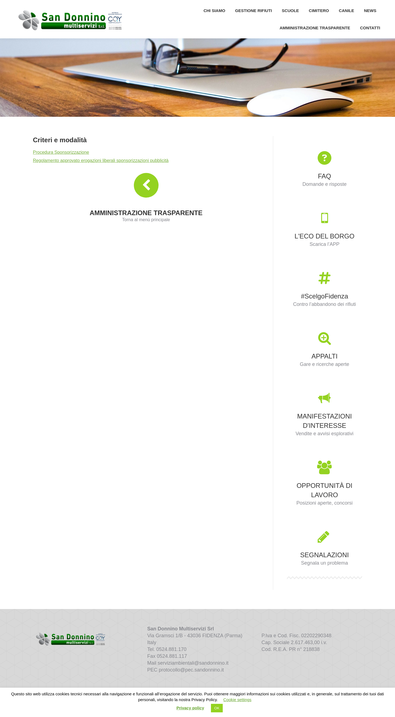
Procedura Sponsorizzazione (61, 164)
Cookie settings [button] (237, 699)
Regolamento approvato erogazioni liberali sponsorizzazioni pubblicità (101, 172)
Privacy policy (190, 707)
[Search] (353, 6)
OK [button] (216, 708)
